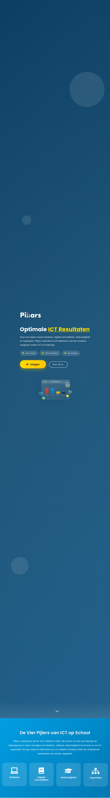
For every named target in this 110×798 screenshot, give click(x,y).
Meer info (57, 364)
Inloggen (32, 364)
